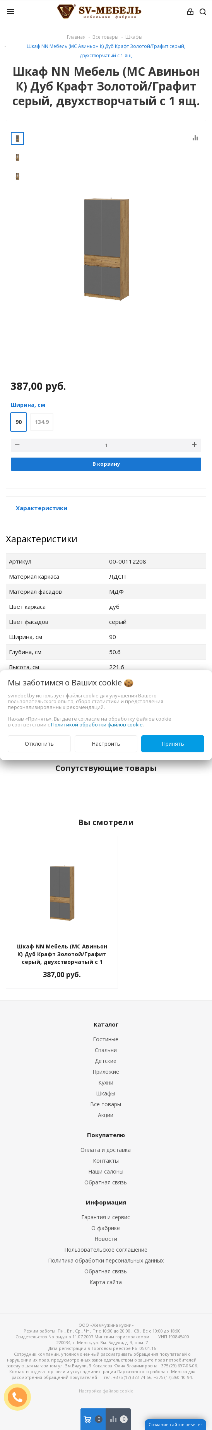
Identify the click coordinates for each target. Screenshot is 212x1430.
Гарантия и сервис (105, 1217)
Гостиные (105, 1039)
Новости (105, 1238)
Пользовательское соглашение (105, 1249)
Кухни (105, 1082)
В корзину (106, 463)
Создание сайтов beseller (175, 1424)
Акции (105, 1115)
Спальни (106, 1050)
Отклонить (39, 743)
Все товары (105, 1104)
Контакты (106, 1160)
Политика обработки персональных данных (106, 1260)
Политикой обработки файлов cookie (97, 724)
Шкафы (105, 1093)
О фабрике (105, 1228)
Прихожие (105, 1071)
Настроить (106, 743)
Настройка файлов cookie (106, 1391)
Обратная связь (105, 1182)
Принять (173, 743)
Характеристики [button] (41, 508)
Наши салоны (105, 1171)
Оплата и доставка (105, 1149)
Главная (76, 37)
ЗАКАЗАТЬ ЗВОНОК (20, 1397)
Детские (105, 1060)
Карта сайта (105, 1282)
